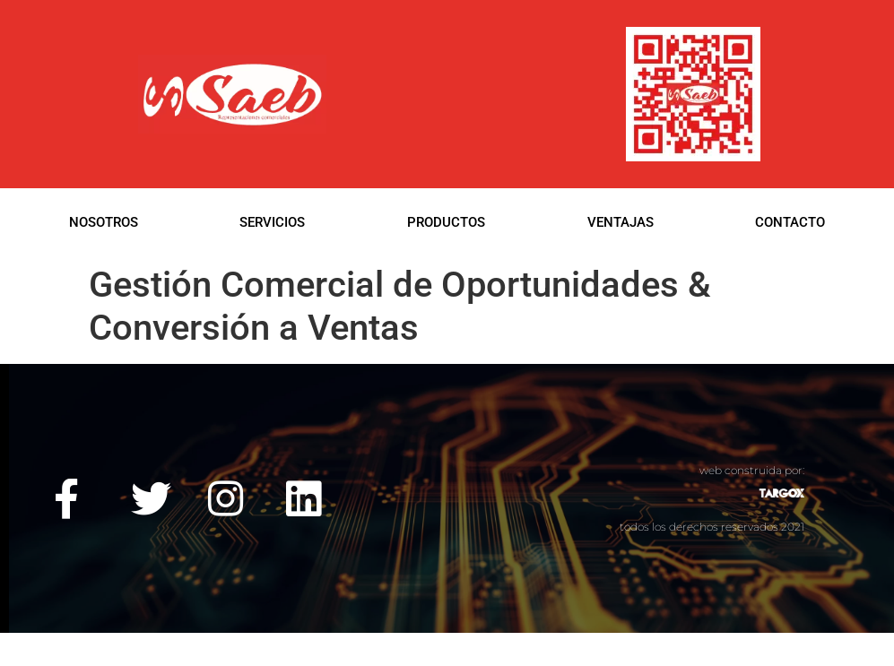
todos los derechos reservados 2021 (712, 526)
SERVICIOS (272, 222)
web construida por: (751, 470)
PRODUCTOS (446, 222)
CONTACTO (790, 222)
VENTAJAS (620, 222)
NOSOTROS (103, 222)
